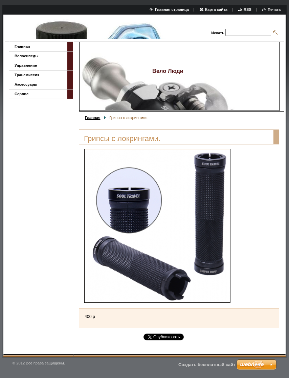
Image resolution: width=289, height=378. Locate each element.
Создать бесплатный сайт (207, 364)
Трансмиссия (27, 75)
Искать (217, 33)
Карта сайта (216, 9)
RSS (247, 9)
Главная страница (172, 9)
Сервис (21, 94)
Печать (274, 9)
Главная (93, 118)
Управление (26, 65)
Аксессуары (26, 84)
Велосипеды (27, 56)
